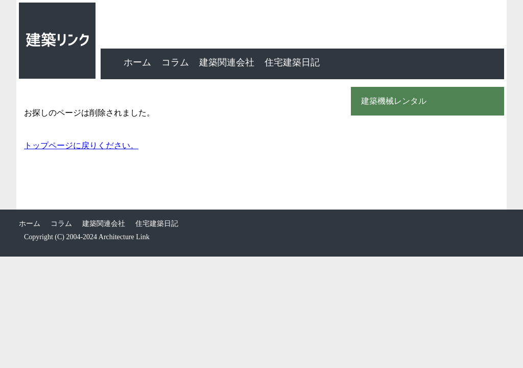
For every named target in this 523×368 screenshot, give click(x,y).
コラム (175, 62)
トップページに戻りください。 (81, 145)
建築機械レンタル (393, 101)
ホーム (137, 62)
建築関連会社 (226, 62)
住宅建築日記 (292, 62)
